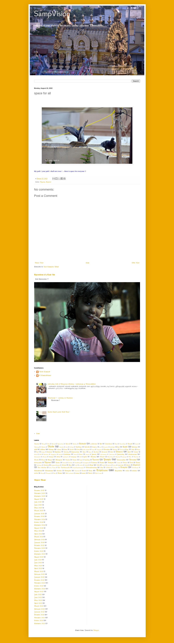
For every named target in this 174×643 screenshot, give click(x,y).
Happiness (53, 454)
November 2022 (39, 583)
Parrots (95, 460)
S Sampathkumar (45, 375)
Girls (35, 454)
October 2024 (38, 522)
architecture (93, 444)
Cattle (125, 447)
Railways (94, 462)
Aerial (53, 444)
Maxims (117, 457)
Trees (90, 471)
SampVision (52, 13)
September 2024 (39, 525)
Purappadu (85, 462)
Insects (93, 454)
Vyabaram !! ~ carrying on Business (60, 398)
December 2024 (39, 516)
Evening (66, 452)
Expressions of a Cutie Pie (44, 275)
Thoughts (67, 471)
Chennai (134, 447)
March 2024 (38, 537)
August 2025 (38, 499)
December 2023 (39, 545)
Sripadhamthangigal (78, 467)
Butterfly (87, 447)
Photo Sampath (44, 372)
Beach (130, 444)
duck (37, 452)
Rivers (125, 462)
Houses (87, 454)
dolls (132, 449)
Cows (65, 449)
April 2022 (38, 603)
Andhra (74, 444)
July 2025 (38, 502)
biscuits (61, 447)
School (64, 465)
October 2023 (38, 551)
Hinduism (67, 454)
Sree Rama (52, 467)
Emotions (58, 452)
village (42, 473)
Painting (87, 460)
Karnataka (37, 457)
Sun (101, 467)
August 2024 (38, 528)
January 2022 (39, 612)
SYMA (108, 467)
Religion (111, 462)
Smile (103, 465)
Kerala (44, 457)
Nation (67, 460)
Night (80, 460)
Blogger (96, 630)
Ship (86, 465)
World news (98, 473)
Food (129, 452)
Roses (138, 462)
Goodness (46, 454)
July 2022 (38, 595)
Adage (43, 444)
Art (101, 444)
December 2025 (39, 490)
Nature (74, 460)
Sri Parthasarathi (64, 467)
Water (60, 473)
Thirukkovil (38, 471)
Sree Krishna (42, 467)
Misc (130, 457)
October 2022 (38, 586)
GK (40, 454)
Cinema (51, 449)
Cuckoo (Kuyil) (86, 449)
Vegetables (118, 471)
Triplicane (102, 470)
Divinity (122, 449)
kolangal (51, 457)
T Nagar (115, 467)
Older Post (135, 263)
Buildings (79, 447)
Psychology (77, 462)
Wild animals (69, 473)
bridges (72, 447)
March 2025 (38, 511)
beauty (137, 444)
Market (102, 457)
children (42, 449)
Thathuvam (135, 467)
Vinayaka (48, 473)
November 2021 (39, 618)
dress (138, 449)
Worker (90, 473)
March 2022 (38, 606)
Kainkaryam (132, 454)
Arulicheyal (108, 444)
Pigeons (42, 182)
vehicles (134, 471)
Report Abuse (40, 480)
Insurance (112, 454)
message (124, 457)
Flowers (119, 452)
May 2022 (38, 600)
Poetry (64, 462)
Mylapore (58, 460)
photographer (38, 462)
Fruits (136, 452)
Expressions (75, 452)
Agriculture (60, 444)
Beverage (36, 447)
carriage (112, 447)
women (84, 473)
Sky (98, 465)
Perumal (132, 460)
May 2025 (38, 508)
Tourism (77, 470)
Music (49, 460)
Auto (116, 444)
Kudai (58, 457)
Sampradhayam (55, 465)
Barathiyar (122, 444)
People (107, 459)
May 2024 (38, 531)
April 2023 (38, 568)
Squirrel (48, 182)
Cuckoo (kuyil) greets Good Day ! (59, 412)
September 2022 (39, 589)
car (100, 447)
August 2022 (38, 592)
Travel (84, 471)
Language (73, 457)
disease (115, 449)
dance (93, 449)
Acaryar (36, 444)
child (35, 449)
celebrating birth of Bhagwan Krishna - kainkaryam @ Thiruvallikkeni (72, 384)
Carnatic (105, 447)
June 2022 (38, 597)
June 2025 (38, 505)
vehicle (127, 471)
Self (76, 465)
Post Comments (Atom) (51, 267)
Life (80, 457)
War (54, 473)
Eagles (43, 452)
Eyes (84, 452)
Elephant (49, 452)
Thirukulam (49, 471)
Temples (123, 467)
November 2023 (39, 548)
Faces (89, 452)
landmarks (66, 457)
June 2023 (38, 563)
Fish (111, 452)
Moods (36, 460)
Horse (81, 454)
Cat (118, 447)
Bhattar (43, 447)
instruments (103, 454)
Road (131, 462)
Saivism (46, 465)
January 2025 (39, 514)
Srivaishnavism (91, 467)
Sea (70, 465)
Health (60, 454)
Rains (102, 462)
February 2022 (39, 609)
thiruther (59, 471)
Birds (51, 446)
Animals (82, 444)
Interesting (120, 454)
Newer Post (39, 263)
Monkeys (136, 457)
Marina (93, 457)
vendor (36, 473)
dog (127, 449)
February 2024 (39, 539)
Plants (57, 462)
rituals (119, 462)
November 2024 (39, 519)
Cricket (72, 449)
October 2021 (38, 620)
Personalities (121, 460)
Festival (96, 452)
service (81, 465)
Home (87, 263)
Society (109, 465)
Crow (78, 449)
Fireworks (104, 452)
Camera (94, 447)
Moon (43, 460)
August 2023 (38, 557)
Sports (128, 465)
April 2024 (38, 534)
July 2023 (38, 560)
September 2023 (39, 554)
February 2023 (39, 574)
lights (85, 457)
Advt (48, 444)
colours (59, 449)
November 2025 (39, 493)
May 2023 (38, 566)
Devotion (107, 449)
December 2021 (39, 615)
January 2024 (39, 542)
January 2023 (39, 577)
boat (67, 447)
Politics (70, 462)
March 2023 (38, 571)
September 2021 (39, 623)
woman (77, 473)
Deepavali (99, 449)
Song (114, 465)
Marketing (110, 457)
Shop (91, 465)
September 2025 (39, 496)
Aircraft (67, 444)
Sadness (39, 465)
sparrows (121, 465)
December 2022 (39, 580)
